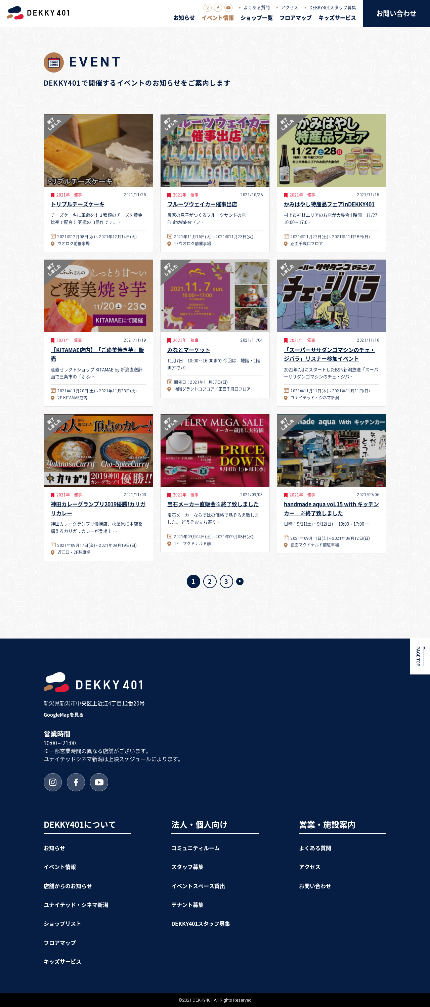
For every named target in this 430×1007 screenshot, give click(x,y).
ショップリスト (62, 923)
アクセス (289, 7)
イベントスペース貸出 (198, 886)
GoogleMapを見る (64, 714)
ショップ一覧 (257, 17)
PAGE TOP (418, 656)
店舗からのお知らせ (68, 886)
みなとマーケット (188, 350)
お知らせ (184, 17)
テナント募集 (187, 905)
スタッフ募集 (187, 867)
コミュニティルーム (195, 848)
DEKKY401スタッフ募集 (332, 7)
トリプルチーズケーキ (77, 204)
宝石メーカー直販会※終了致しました (213, 504)
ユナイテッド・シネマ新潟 (76, 905)
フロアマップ (296, 17)
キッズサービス (337, 17)
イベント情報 (218, 17)
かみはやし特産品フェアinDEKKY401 (329, 204)
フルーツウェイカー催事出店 (202, 204)
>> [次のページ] (240, 581)
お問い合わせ (396, 13)
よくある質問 (257, 7)
